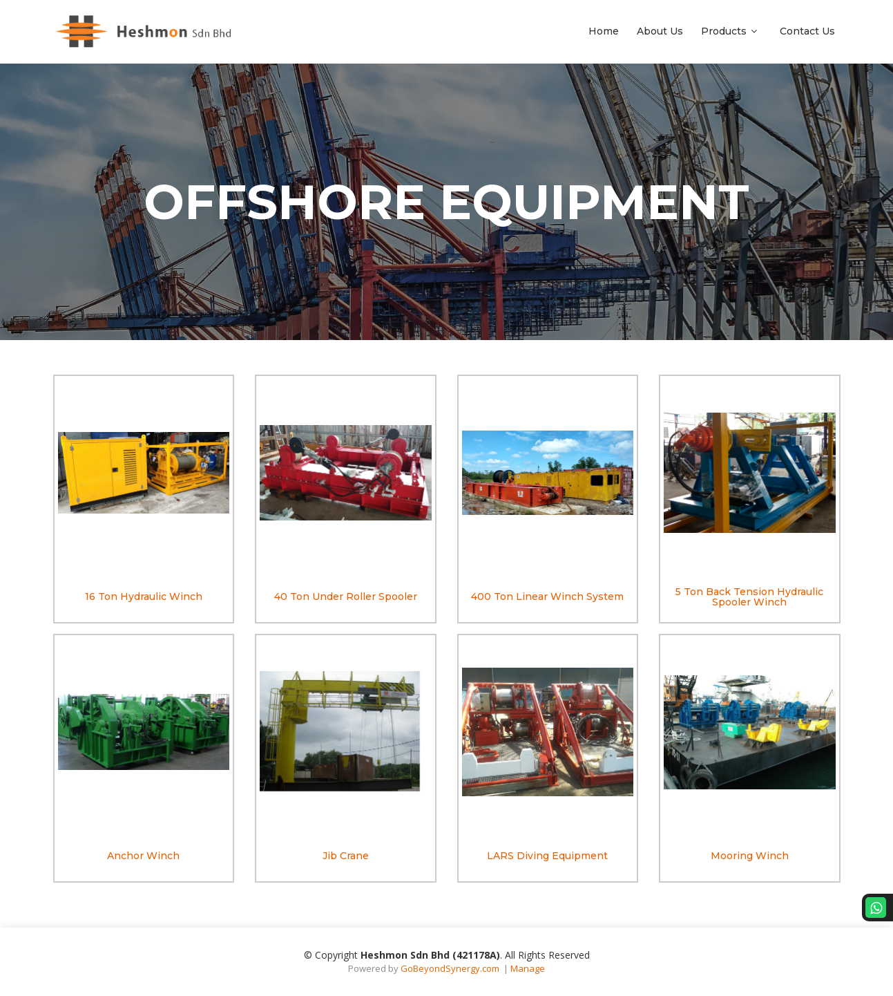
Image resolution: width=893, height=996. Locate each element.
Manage (527, 968)
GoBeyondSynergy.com (450, 968)
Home (603, 31)
